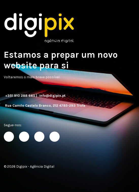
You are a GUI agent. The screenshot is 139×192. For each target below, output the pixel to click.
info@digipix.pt (52, 95)
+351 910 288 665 (20, 95)
